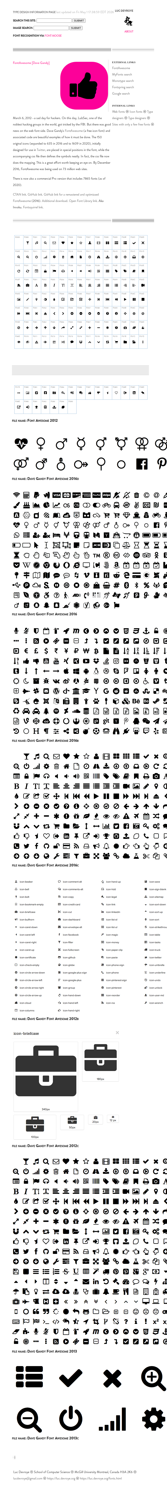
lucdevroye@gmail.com (27, 1478)
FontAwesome (74, 130)
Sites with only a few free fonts (131, 124)
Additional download (54, 201)
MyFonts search (122, 74)
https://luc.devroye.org (61, 1478)
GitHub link (35, 194)
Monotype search (123, 80)
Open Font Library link (83, 201)
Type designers (137, 118)
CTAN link (19, 194)
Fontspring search (123, 87)
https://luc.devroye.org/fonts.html (101, 1478)
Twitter (41, 150)
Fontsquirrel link (33, 207)
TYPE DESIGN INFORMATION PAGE (34, 12)
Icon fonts (136, 111)
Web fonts (119, 111)
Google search (121, 93)
